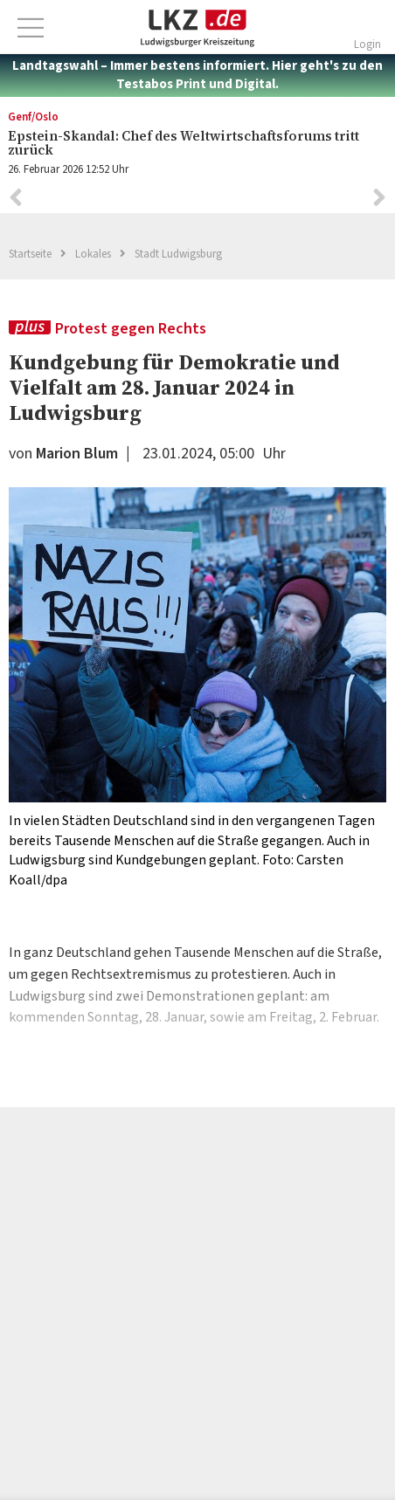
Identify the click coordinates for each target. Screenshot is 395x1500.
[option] (197, 688)
